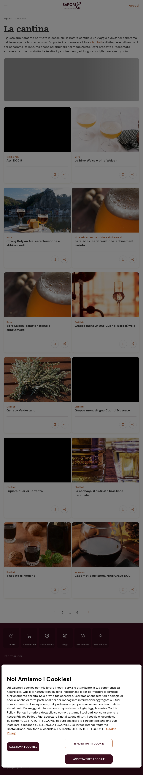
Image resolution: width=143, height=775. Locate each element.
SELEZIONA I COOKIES (23, 746)
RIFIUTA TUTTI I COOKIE (89, 743)
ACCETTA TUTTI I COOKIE (89, 759)
